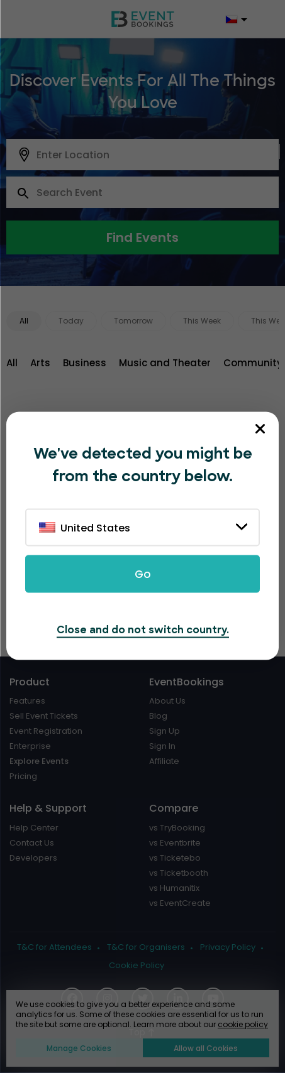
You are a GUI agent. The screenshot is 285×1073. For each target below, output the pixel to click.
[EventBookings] (143, 19)
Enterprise (30, 746)
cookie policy (243, 1024)
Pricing (23, 776)
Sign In (162, 746)
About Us (167, 701)
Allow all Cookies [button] (206, 1048)
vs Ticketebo (175, 858)
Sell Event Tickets (43, 716)
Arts (40, 362)
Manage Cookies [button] (79, 1048)
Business (84, 362)
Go (143, 574)
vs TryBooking (177, 828)
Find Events (142, 237)
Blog (158, 716)
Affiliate (164, 761)
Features (27, 701)
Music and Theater (165, 362)
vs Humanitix (174, 888)
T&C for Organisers (146, 947)
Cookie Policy (136, 965)
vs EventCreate (180, 903)
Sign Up (164, 731)
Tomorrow (133, 320)
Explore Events (39, 761)
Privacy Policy (227, 947)
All (24, 320)
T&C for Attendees (54, 947)
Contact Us (31, 843)
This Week (202, 320)
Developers (33, 858)
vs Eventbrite (175, 843)
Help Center (34, 828)
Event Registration (45, 731)
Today (71, 320)
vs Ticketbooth (178, 873)
